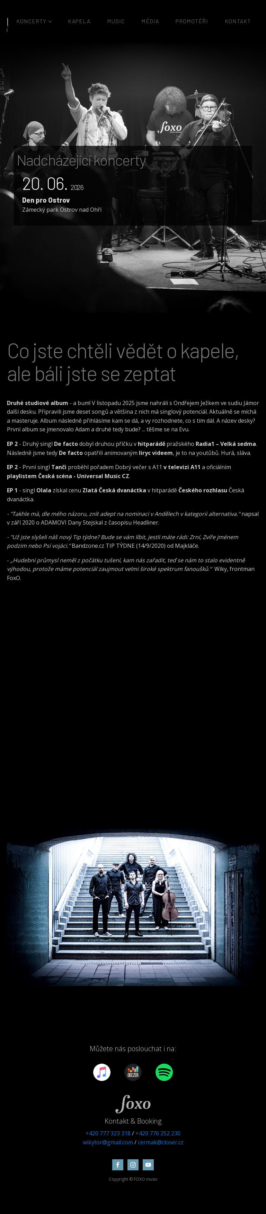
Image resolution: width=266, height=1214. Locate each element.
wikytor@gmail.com (108, 1142)
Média (150, 21)
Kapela (79, 21)
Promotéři (192, 21)
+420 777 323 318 (108, 1133)
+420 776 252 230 (157, 1133)
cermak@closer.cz (161, 1142)
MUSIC (116, 21)
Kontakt (238, 21)
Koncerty (31, 21)
